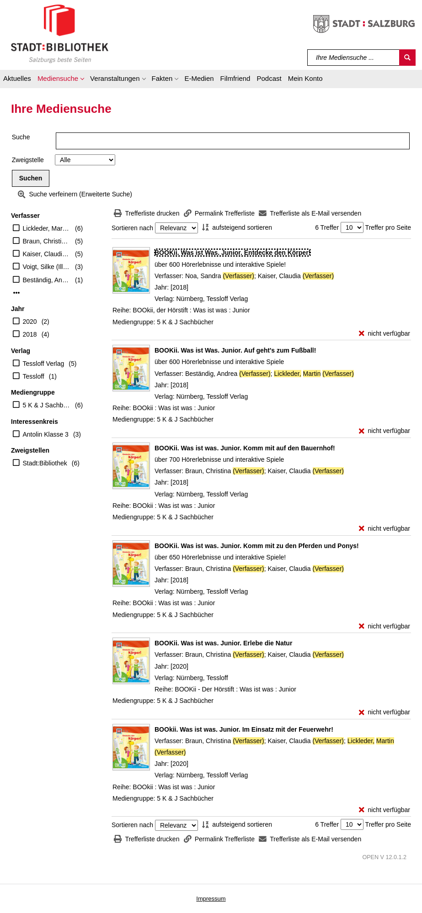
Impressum (210, 898)
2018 (30, 334)
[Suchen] (407, 57)
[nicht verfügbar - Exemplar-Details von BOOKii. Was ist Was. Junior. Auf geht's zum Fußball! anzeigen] (384, 431)
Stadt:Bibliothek (45, 463)
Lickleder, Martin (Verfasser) (47, 228)
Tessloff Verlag (43, 363)
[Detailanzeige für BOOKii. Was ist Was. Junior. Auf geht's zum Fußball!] (235, 350)
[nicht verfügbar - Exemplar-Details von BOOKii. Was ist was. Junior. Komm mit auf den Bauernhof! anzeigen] (384, 528)
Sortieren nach (132, 228)
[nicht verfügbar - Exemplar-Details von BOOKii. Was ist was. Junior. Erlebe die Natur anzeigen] (384, 712)
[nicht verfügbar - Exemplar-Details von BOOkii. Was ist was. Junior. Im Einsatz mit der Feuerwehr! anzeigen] (384, 810)
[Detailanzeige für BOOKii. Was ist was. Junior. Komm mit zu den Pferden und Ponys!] (257, 545)
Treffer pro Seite (388, 227)
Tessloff (33, 376)
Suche (21, 137)
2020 (30, 321)
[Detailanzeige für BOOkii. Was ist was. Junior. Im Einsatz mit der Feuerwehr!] (244, 729)
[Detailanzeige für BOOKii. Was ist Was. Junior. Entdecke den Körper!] (232, 252)
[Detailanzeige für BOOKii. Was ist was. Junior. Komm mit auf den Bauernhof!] (245, 448)
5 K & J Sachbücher (47, 405)
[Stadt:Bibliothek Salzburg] (59, 33)
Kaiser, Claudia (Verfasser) (47, 254)
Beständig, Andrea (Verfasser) (47, 280)
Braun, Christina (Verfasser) (47, 241)
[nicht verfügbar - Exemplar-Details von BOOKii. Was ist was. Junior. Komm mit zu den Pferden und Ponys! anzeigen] (384, 626)
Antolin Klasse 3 (46, 434)
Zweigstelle (28, 160)
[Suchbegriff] (353, 57)
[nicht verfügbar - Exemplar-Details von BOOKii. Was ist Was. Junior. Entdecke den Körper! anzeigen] (384, 333)
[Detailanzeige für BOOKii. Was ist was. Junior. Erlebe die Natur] (223, 643)
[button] (60, 80)
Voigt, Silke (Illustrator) (47, 266)
